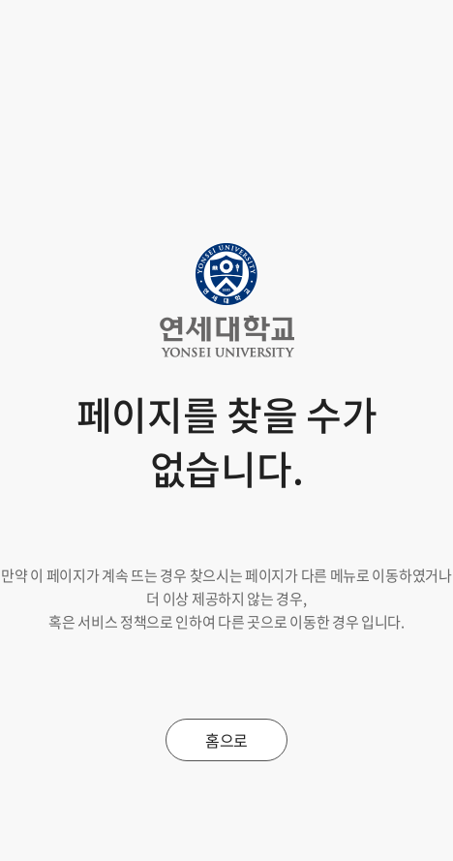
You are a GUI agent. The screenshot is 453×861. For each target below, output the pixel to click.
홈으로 (226, 740)
